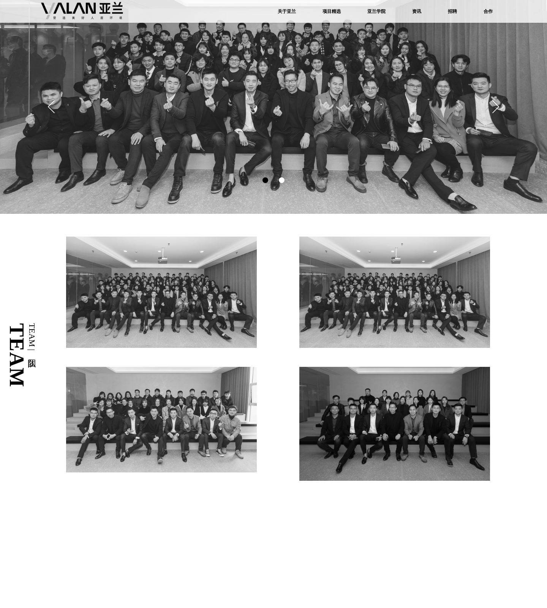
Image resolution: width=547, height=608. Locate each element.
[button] (495, 106)
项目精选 (332, 11)
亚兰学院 (376, 11)
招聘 (452, 11)
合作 (488, 11)
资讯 (416, 11)
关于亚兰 (287, 11)
